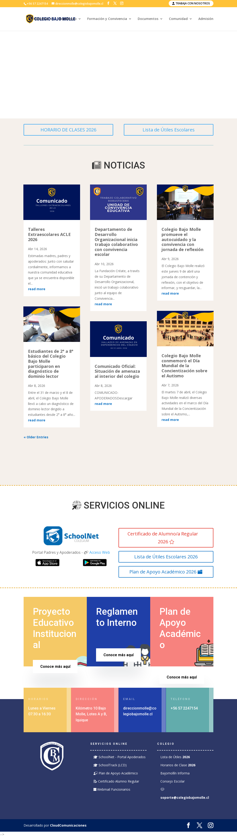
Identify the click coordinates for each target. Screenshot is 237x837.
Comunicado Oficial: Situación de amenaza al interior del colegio (117, 371)
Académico (68, 19)
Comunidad (178, 19)
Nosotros (40, 19)
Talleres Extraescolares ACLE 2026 (49, 234)
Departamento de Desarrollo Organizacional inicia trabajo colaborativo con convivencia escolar (116, 241)
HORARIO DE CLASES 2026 (68, 130)
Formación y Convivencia (107, 19)
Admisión (205, 19)
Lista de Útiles (175, 757)
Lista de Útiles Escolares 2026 (166, 557)
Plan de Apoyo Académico (116, 773)
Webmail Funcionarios (112, 789)
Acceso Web (99, 552)
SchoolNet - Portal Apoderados (120, 757)
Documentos (148, 19)
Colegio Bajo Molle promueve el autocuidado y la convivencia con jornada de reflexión (182, 239)
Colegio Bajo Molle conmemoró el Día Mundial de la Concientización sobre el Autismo (184, 365)
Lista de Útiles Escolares (169, 130)
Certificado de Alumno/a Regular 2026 (163, 538)
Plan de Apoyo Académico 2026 (162, 572)
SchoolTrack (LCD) (110, 765)
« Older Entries (36, 437)
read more (36, 289)
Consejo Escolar (172, 781)
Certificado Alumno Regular (116, 781)
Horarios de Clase (177, 765)
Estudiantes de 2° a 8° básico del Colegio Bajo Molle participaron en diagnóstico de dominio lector (50, 363)
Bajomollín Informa (175, 773)
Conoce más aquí (55, 666)
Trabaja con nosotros (191, 3)
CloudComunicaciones (68, 825)
